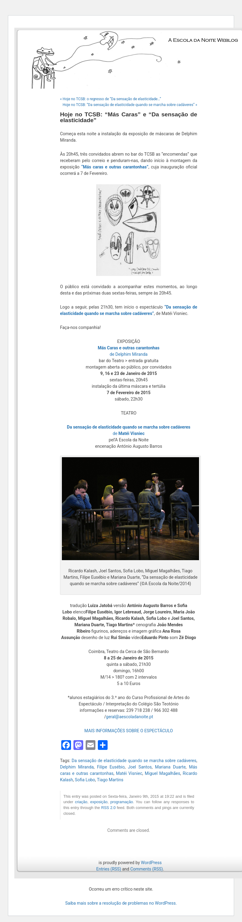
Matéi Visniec (129, 773)
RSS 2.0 (108, 808)
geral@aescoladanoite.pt (129, 716)
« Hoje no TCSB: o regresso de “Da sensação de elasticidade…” (110, 99)
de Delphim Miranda (129, 354)
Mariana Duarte (170, 767)
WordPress (151, 862)
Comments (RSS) (146, 869)
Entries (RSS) (108, 869)
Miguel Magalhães (162, 773)
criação (81, 802)
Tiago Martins (110, 779)
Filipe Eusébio (111, 767)
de (128, 433)
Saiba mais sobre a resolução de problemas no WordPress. (121, 903)
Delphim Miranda (77, 767)
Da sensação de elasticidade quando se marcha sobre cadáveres (134, 760)
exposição (99, 802)
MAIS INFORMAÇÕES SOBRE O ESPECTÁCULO (128, 730)
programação (121, 802)
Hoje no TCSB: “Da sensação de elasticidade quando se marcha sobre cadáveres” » (129, 105)
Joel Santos (140, 767)
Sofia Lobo (85, 779)
